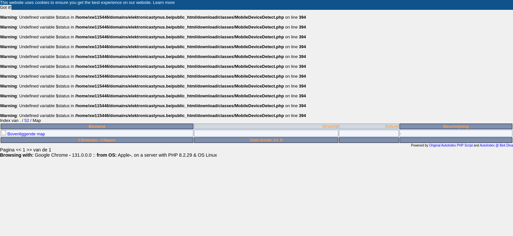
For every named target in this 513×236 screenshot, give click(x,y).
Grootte (330, 126)
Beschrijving (456, 126)
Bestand (97, 126)
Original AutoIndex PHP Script (451, 145)
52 (26, 120)
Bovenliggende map (23, 133)
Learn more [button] (164, 2)
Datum (391, 126)
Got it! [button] (5, 7)
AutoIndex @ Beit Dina (496, 145)
